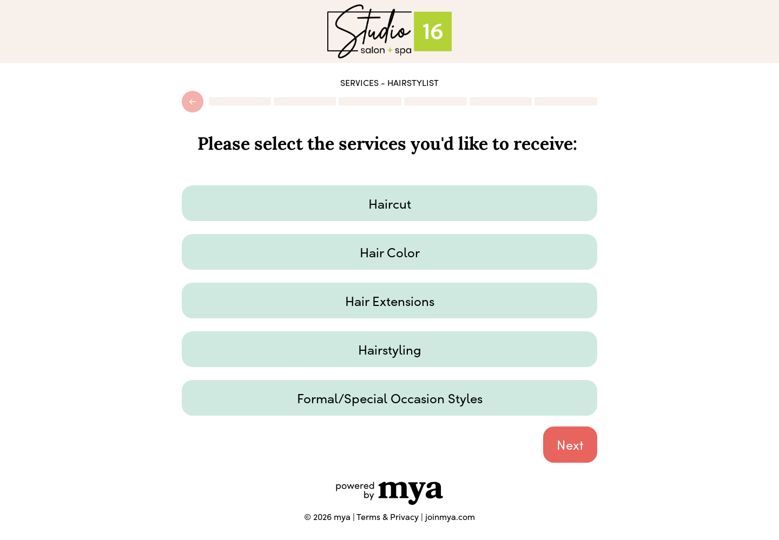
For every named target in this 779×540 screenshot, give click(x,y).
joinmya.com (450, 516)
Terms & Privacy (388, 516)
